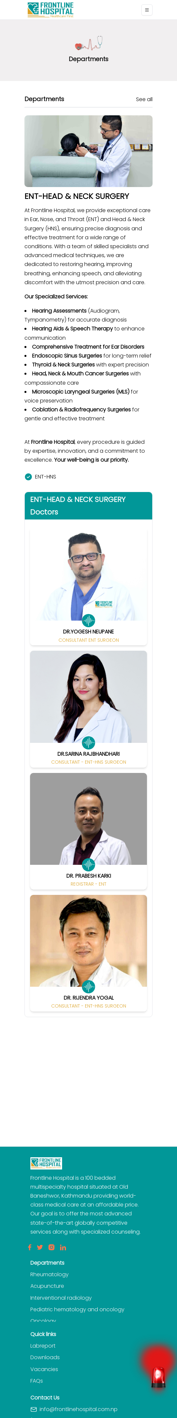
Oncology (43, 1321)
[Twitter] (40, 1247)
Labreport (42, 1346)
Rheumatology (49, 1274)
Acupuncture (47, 1286)
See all (144, 99)
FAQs (36, 1381)
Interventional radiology (61, 1298)
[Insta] (51, 1247)
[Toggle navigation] (147, 10)
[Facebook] (29, 1247)
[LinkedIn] (63, 1247)
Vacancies (44, 1369)
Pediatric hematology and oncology (77, 1309)
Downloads (45, 1357)
